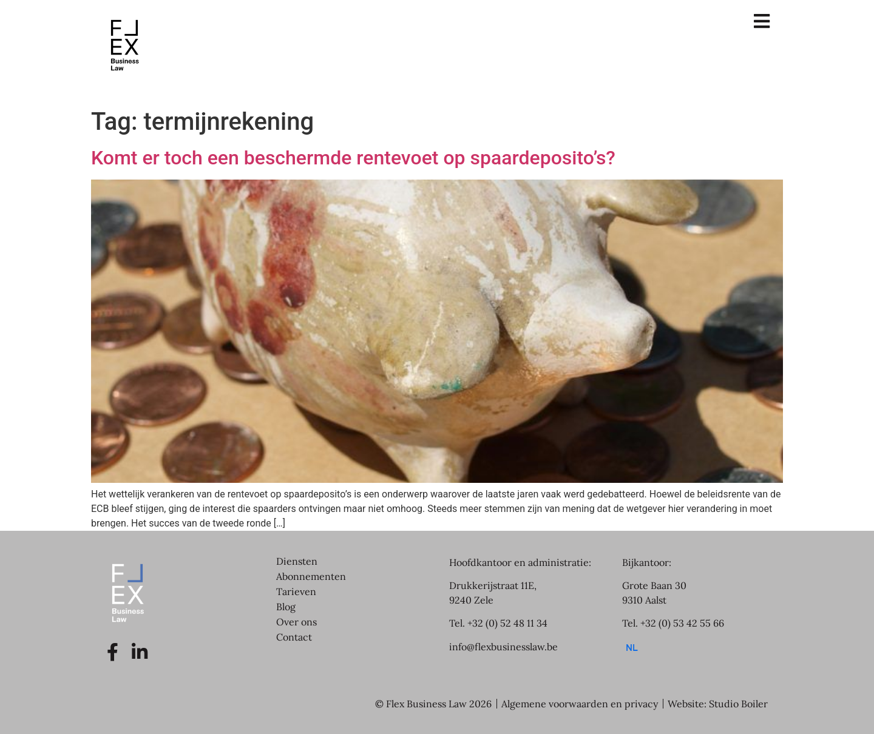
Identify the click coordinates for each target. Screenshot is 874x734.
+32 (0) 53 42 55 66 (682, 623)
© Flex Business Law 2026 (433, 704)
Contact (294, 637)
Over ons (296, 622)
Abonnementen (311, 576)
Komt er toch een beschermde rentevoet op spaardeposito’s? (353, 157)
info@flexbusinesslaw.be (503, 647)
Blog (286, 607)
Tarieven (296, 591)
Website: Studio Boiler (718, 704)
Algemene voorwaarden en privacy (579, 704)
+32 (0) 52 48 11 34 (507, 623)
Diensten (296, 561)
